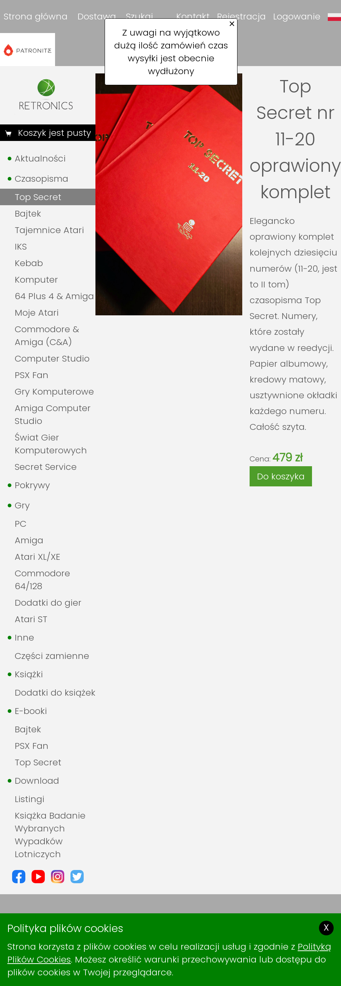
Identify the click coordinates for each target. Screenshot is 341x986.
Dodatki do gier (48, 603)
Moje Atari (37, 313)
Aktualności (40, 158)
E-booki (31, 711)
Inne (24, 637)
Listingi (29, 799)
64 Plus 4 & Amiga (54, 296)
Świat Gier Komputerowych (51, 443)
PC (20, 524)
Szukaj (139, 16)
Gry (22, 505)
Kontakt (193, 16)
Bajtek (28, 213)
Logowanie (296, 16)
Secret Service (46, 467)
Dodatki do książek (55, 692)
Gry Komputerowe (54, 391)
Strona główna (36, 16)
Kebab (29, 263)
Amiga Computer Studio (53, 414)
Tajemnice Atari (49, 230)
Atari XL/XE (37, 557)
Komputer (36, 279)
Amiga (29, 540)
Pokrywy (32, 485)
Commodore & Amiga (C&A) (47, 335)
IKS (21, 246)
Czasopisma (41, 179)
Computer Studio (52, 358)
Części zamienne (52, 656)
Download (37, 781)
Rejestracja (241, 16)
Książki (29, 674)
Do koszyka (281, 476)
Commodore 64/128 (42, 579)
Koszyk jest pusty (53, 133)
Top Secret (38, 197)
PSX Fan (31, 375)
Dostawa (96, 16)
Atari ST (31, 619)
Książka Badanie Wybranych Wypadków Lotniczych (50, 834)
